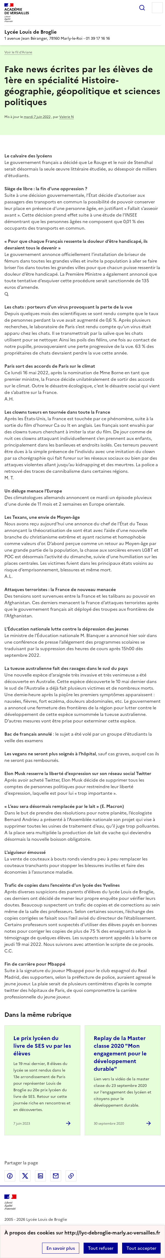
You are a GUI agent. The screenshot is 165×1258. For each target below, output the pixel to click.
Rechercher (142, 7)
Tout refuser (100, 1248)
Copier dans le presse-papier (71, 1175)
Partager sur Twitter (25, 1175)
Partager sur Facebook (9, 1175)
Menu (157, 7)
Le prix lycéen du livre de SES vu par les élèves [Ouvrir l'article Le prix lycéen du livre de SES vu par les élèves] (42, 1046)
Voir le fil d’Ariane (18, 52)
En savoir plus (60, 1248)
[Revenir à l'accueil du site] (10, 1202)
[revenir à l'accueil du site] (82, 32)
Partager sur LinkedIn (40, 1175)
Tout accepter (141, 1248)
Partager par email (55, 1175)
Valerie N (66, 116)
